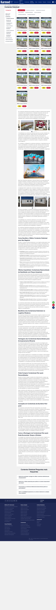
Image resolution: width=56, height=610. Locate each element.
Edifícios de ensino (24, 512)
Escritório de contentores (8, 21)
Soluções (40, 2)
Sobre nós (38, 521)
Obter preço (20, 33)
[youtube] (14, 501)
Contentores (26, 2)
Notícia (38, 522)
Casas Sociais (7, 530)
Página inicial (11, 2)
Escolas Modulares (8, 512)
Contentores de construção (9, 24)
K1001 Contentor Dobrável (22, 30)
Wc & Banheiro (7, 521)
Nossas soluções (24, 505)
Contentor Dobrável (10, 18)
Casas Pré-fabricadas (9, 525)
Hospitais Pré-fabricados (9, 514)
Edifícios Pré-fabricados (21, 2)
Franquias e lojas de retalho (26, 518)
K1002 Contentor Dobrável (34, 30)
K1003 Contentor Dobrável (46, 30)
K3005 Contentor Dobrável (34, 85)
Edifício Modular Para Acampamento (11, 506)
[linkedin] (12, 501)
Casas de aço (7, 527)
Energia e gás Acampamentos (26, 517)
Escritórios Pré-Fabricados (9, 508)
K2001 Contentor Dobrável (22, 48)
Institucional (16, 2)
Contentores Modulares (8, 36)
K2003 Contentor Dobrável (46, 48)
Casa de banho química (41, 511)
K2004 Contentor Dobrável (22, 67)
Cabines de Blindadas (41, 512)
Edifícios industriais (24, 514)
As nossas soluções (9, 41)
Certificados (39, 524)
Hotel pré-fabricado (8, 515)
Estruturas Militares (8, 517)
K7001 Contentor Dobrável (46, 85)
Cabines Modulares (32, 2)
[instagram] (10, 501)
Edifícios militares (24, 515)
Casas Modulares (9, 37)
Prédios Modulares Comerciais (10, 518)
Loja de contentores (10, 30)
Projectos (44, 2)
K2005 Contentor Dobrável (34, 67)
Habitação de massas (8, 531)
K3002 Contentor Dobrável (22, 85)
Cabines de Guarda (40, 514)
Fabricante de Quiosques (41, 506)
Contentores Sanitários (8, 28)
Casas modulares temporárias (10, 533)
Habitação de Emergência (9, 534)
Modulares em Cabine (41, 517)
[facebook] (5, 501)
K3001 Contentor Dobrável (46, 67)
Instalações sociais (8, 520)
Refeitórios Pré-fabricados (9, 511)
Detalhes (24, 32)
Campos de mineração (25, 506)
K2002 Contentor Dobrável (34, 48)
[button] (31, 131)
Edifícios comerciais (24, 508)
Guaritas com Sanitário (41, 509)
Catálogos (39, 525)
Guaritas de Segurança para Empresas (44, 515)
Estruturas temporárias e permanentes (27, 520)
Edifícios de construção (25, 509)
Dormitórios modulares (9, 509)
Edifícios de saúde (24, 511)
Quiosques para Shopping (41, 508)
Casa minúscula (7, 528)
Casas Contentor (9, 25)
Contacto (49, 2)
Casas (36, 2)
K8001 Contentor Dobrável (22, 103)
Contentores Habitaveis (8, 33)
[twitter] (8, 501)
